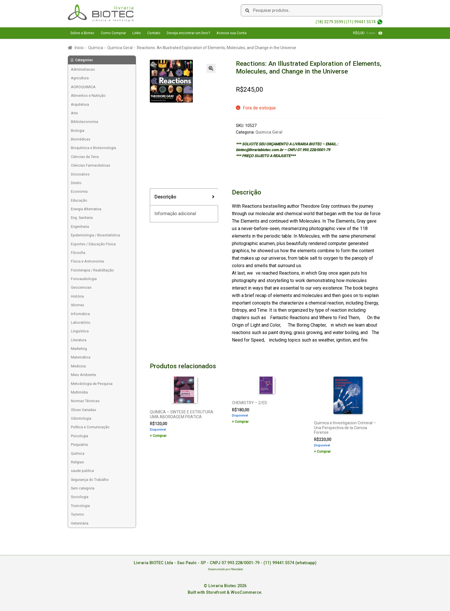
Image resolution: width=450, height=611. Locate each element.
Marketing (79, 348)
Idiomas (77, 305)
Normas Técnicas (85, 401)
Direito (76, 183)
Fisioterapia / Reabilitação (92, 270)
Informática (80, 314)
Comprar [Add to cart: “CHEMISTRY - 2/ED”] (242, 422)
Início (79, 47)
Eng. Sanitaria (82, 217)
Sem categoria (82, 488)
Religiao (77, 462)
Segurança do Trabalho (90, 479)
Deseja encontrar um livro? (188, 33)
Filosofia (78, 252)
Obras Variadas (83, 410)
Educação (79, 200)
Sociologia (79, 497)
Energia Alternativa (86, 209)
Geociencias (81, 287)
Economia (79, 191)
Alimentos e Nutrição (88, 95)
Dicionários (80, 174)
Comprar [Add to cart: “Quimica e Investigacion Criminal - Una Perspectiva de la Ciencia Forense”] (324, 452)
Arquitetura (80, 104)
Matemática (80, 357)
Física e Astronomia (87, 261)
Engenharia (80, 226)
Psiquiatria (79, 444)
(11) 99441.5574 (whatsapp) (290, 562)
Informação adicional (175, 213)
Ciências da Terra (85, 157)
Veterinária (79, 523)
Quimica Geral (120, 47)
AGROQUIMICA (83, 87)
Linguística (80, 331)
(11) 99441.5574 (361, 22)
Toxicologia (80, 506)
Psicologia (79, 436)
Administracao (83, 69)
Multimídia (79, 392)
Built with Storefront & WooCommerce (224, 592)
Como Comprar (113, 33)
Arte (74, 113)
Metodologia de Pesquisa (92, 383)
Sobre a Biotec (82, 33)
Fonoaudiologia (84, 279)
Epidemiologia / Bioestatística (95, 235)
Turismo (77, 514)
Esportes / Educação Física (93, 244)
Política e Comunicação (90, 427)
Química (95, 47)
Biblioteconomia (84, 121)
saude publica (82, 471)
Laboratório (80, 322)
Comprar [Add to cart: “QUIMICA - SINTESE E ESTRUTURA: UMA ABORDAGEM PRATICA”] (159, 436)
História (77, 296)
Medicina (78, 366)
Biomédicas (80, 139)
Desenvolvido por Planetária (225, 569)
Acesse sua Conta (231, 33)
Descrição (165, 197)
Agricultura (80, 78)
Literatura (78, 340)
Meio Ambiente (83, 375)
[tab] (184, 197)
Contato (153, 33)
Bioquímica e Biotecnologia (93, 148)
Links (136, 33)
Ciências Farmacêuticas (90, 165)
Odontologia (81, 418)
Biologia (77, 130)
